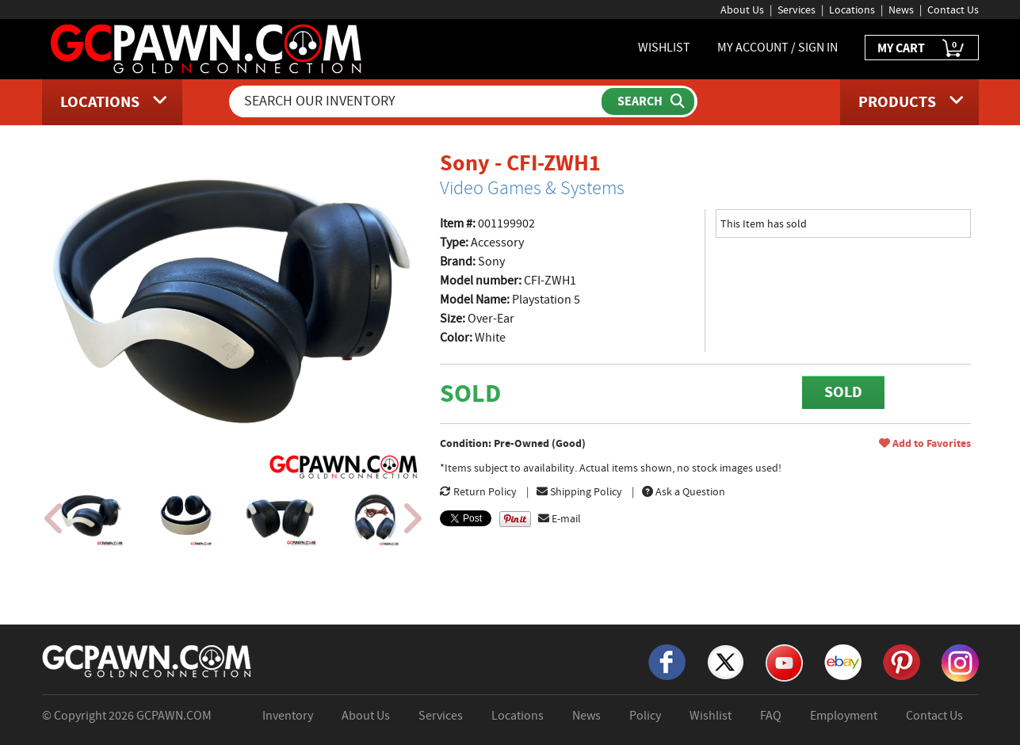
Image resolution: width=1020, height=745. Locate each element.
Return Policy (478, 491)
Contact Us (953, 9)
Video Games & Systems (532, 188)
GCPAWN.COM (174, 716)
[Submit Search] (648, 101)
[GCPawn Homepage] (207, 47)
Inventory (287, 716)
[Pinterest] (901, 661)
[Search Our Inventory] (417, 101)
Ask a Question (683, 491)
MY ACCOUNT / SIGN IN (777, 47)
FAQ (770, 716)
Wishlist (711, 716)
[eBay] (842, 661)
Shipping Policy (579, 491)
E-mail (559, 518)
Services (796, 9)
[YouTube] (784, 662)
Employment (843, 716)
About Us (742, 9)
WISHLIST (664, 47)
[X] (725, 661)
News (901, 9)
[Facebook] (667, 661)
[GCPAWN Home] (147, 660)
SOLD (843, 392)
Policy (645, 716)
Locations (852, 9)
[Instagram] (960, 662)
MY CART (921, 48)
